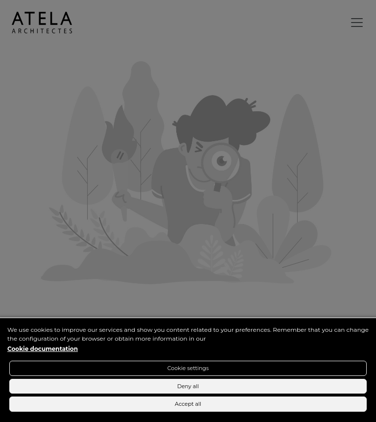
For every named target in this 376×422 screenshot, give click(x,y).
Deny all (188, 386)
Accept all (188, 403)
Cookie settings (188, 368)
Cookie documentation (42, 348)
